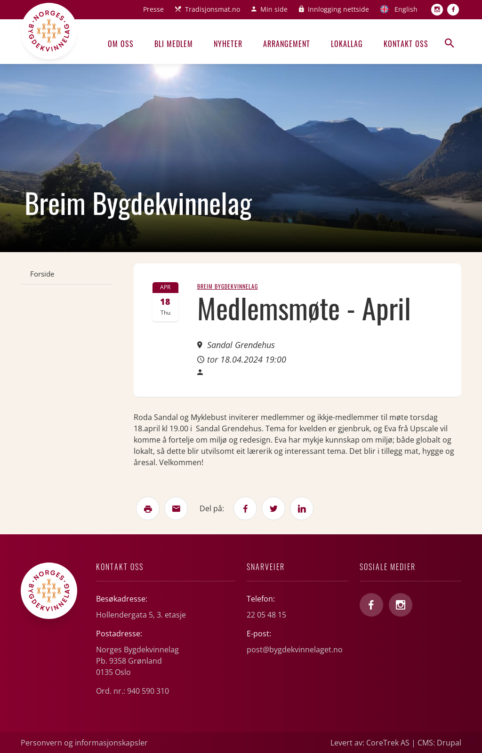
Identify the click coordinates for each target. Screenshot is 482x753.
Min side (274, 9)
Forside (42, 273)
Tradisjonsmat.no (212, 9)
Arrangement (286, 43)
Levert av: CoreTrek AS (370, 742)
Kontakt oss (406, 43)
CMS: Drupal (439, 742)
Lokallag (347, 43)
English (406, 9)
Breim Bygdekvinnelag (227, 286)
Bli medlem (173, 43)
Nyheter (228, 43)
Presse (153, 9)
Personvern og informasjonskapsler (84, 742)
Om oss (121, 43)
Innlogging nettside (338, 9)
